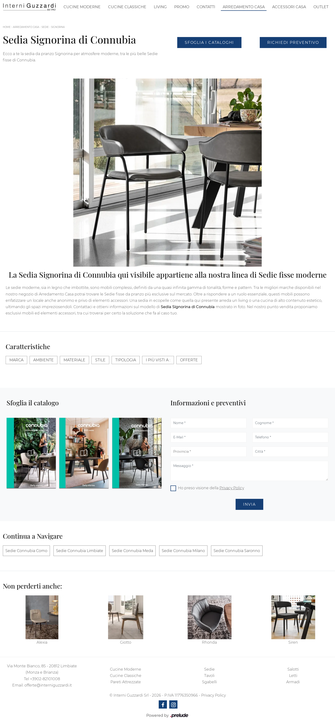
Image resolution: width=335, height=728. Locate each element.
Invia (249, 504)
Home (7, 27)
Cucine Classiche (127, 7)
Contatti (206, 7)
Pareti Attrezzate (125, 682)
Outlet (320, 7)
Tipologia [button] (125, 360)
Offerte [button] (189, 360)
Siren (293, 642)
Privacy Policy (231, 488)
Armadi (293, 682)
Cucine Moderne (82, 7)
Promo (181, 7)
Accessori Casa (289, 7)
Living (160, 7)
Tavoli (209, 675)
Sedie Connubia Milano (183, 551)
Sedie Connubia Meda (132, 551)
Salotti (293, 669)
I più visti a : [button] (158, 360)
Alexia (42, 642)
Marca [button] (16, 360)
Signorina (58, 27)
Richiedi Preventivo (293, 42)
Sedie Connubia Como (26, 551)
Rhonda (209, 642)
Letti (293, 675)
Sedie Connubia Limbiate (79, 551)
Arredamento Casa (244, 7)
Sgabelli (209, 682)
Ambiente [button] (43, 360)
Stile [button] (100, 360)
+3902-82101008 (45, 679)
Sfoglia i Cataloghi (209, 42)
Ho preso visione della (211, 488)
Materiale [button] (74, 360)
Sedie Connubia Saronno (237, 551)
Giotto (125, 642)
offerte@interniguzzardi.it (48, 685)
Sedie (45, 27)
